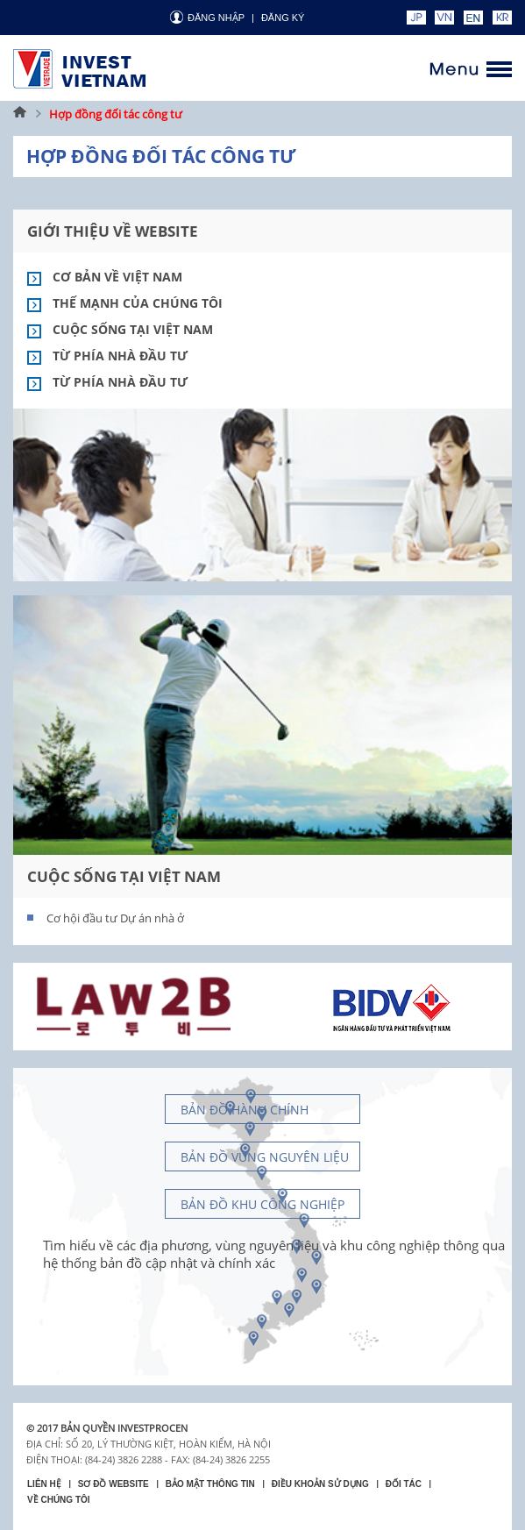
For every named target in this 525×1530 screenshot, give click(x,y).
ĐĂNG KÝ (283, 17)
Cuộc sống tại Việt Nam (133, 329)
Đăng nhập (216, 17)
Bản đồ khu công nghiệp (262, 1204)
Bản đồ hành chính (245, 1109)
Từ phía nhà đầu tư (120, 355)
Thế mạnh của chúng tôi (138, 303)
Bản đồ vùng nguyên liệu (265, 1157)
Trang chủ (20, 114)
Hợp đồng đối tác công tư (115, 114)
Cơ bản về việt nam (117, 276)
